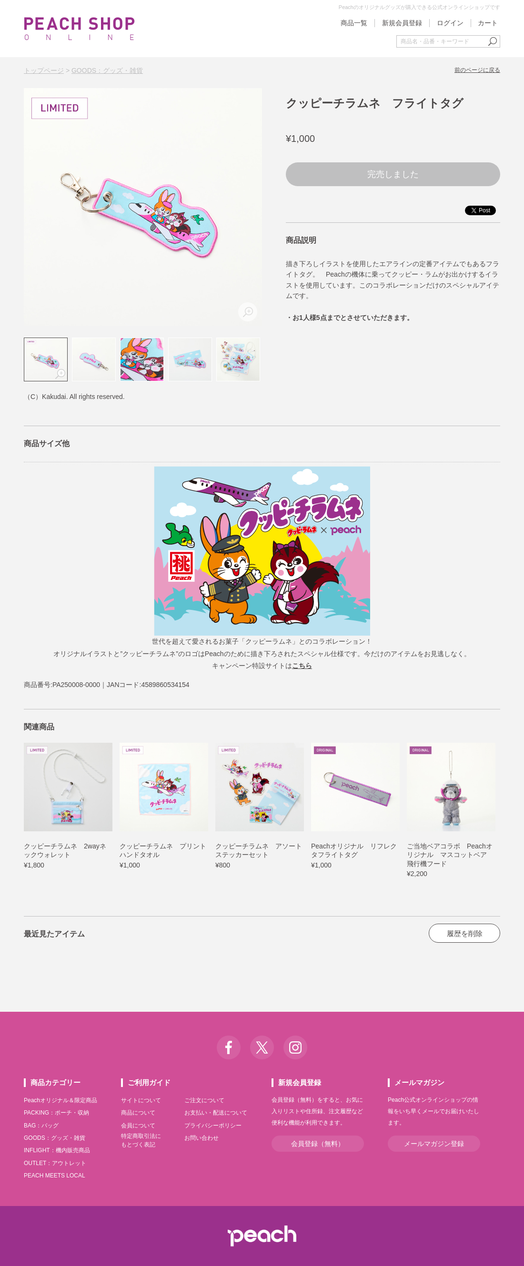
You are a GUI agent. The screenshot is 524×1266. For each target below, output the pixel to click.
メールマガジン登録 (434, 1143)
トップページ (44, 70)
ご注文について (204, 1100)
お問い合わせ (201, 1138)
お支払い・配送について (215, 1112)
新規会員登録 (402, 23)
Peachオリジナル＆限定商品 (60, 1100)
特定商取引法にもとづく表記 (141, 1140)
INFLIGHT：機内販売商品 (57, 1150)
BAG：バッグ (41, 1125)
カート (488, 23)
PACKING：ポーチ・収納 (56, 1112)
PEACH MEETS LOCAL (54, 1175)
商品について (138, 1112)
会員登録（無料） (317, 1143)
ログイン (450, 23)
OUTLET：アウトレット (55, 1163)
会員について (138, 1125)
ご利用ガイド (149, 1082)
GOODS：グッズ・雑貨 (107, 70)
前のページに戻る (477, 70)
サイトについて (141, 1100)
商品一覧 (354, 23)
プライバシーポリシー (213, 1125)
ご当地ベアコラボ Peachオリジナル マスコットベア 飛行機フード (450, 854)
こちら (302, 665)
